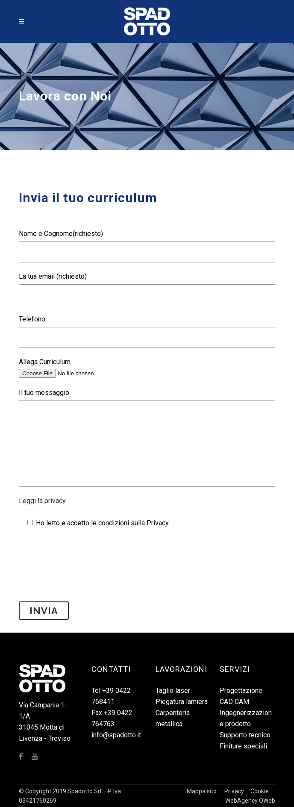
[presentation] (84, 576)
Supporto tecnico (245, 735)
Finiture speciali (243, 746)
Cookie (259, 791)
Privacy (234, 791)
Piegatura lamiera (182, 702)
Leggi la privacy (42, 501)
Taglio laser (173, 690)
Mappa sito (202, 791)
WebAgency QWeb (250, 800)
